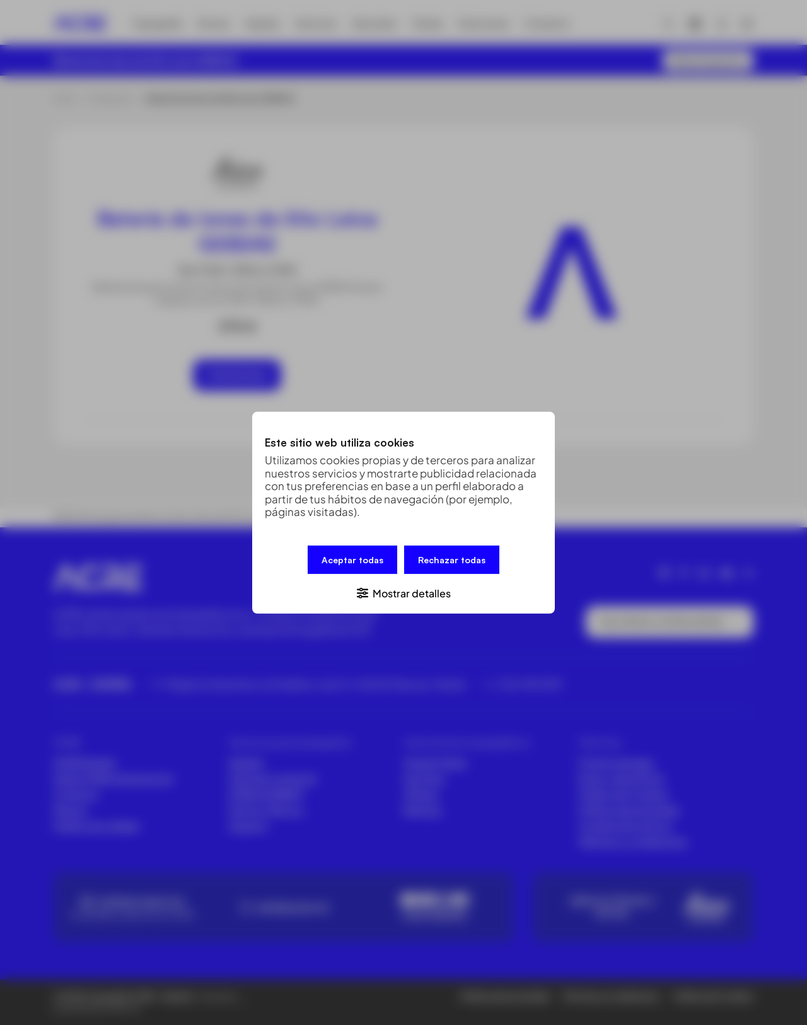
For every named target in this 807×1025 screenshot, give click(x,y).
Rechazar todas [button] (451, 559)
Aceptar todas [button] (352, 559)
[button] (403, 591)
